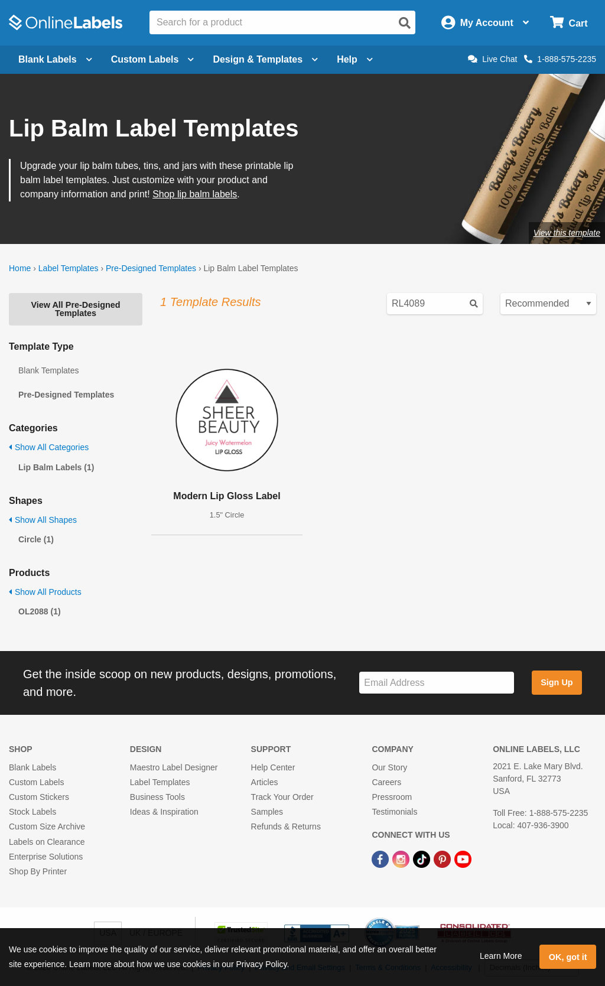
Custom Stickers (39, 797)
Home (20, 268)
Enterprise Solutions (46, 856)
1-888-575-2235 (560, 59)
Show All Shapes (43, 520)
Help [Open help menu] (355, 59)
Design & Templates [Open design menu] (265, 59)
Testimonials (394, 811)
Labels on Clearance (46, 842)
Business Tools (157, 797)
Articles (264, 782)
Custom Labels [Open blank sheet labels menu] (152, 59)
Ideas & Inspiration (164, 811)
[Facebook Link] (381, 859)
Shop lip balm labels (194, 194)
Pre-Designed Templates (151, 268)
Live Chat (492, 59)
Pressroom (392, 797)
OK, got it (568, 957)
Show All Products (45, 592)
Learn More (501, 956)
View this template (567, 232)
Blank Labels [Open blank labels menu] (55, 59)
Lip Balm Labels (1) (56, 467)
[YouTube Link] (462, 859)
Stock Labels (32, 811)
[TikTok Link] (422, 859)
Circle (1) (36, 539)
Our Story (389, 767)
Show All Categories (49, 447)
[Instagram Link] (402, 859)
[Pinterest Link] (443, 859)
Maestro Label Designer (174, 767)
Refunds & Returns (286, 826)
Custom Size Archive (47, 826)
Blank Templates (48, 370)
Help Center (273, 767)
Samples (267, 811)
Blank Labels (32, 767)
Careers (386, 782)
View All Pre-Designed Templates (75, 309)
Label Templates (68, 268)
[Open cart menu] (568, 22)
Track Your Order (282, 797)
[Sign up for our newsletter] (436, 683)
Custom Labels (36, 782)
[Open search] (404, 23)
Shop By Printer (38, 871)
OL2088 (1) (39, 611)
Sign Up (557, 682)
